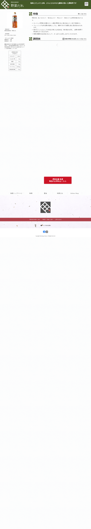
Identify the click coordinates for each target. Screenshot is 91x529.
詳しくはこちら (82, 13)
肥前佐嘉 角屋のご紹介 (35, 139)
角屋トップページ (16, 113)
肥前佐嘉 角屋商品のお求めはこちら (57, 100)
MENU (86, 4)
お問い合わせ (58, 139)
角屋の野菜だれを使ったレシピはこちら (75, 39)
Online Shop (75, 113)
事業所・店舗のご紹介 (48, 139)
